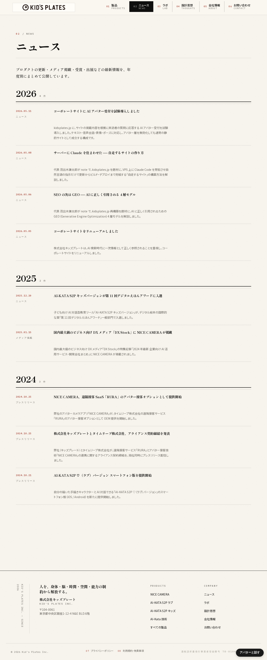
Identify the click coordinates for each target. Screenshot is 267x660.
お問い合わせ (212, 627)
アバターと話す (250, 652)
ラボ (206, 602)
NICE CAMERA (159, 594)
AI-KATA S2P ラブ (161, 602)
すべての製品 (158, 627)
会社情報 (210, 619)
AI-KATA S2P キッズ (162, 611)
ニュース (209, 594)
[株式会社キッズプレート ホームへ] (44, 7)
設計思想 (210, 611)
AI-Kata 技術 (158, 619)
